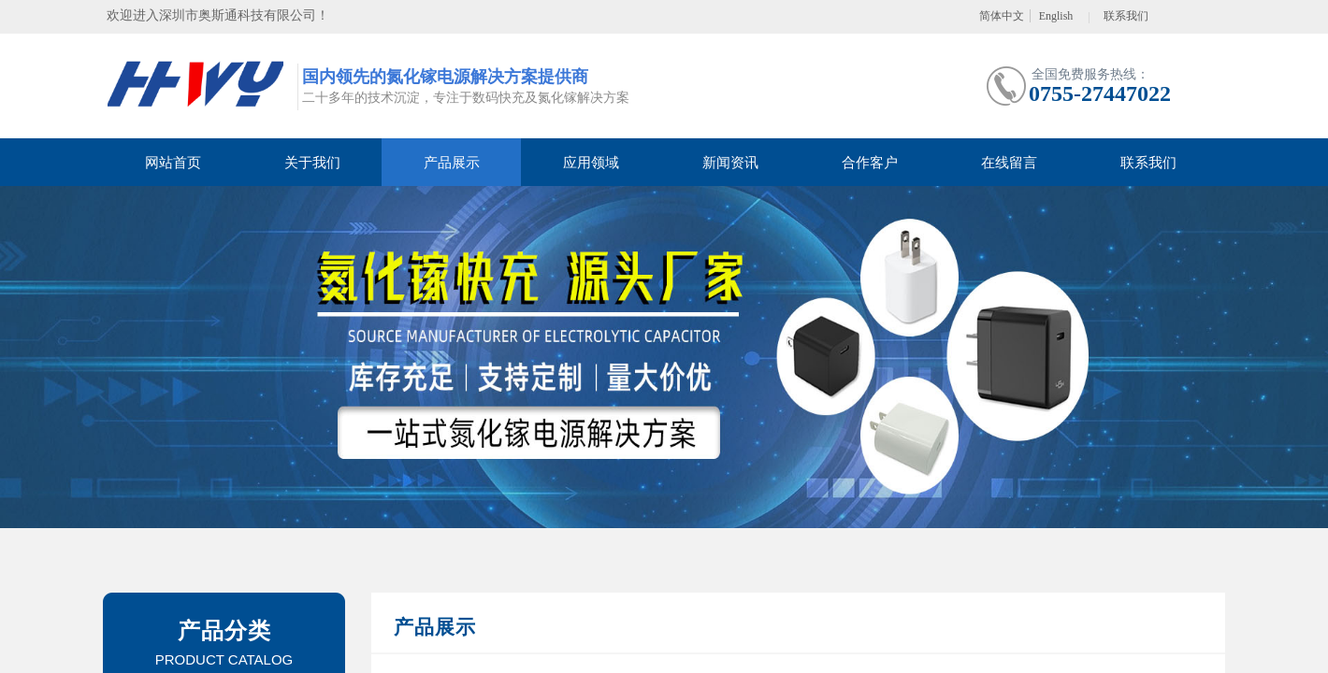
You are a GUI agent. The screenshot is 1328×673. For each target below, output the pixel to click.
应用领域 (591, 162)
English (1056, 15)
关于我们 (312, 162)
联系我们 (1148, 162)
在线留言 (1009, 162)
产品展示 (452, 162)
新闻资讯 (730, 162)
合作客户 (870, 162)
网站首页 (173, 162)
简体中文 (1001, 15)
